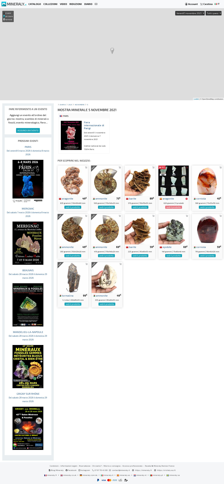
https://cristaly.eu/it (166, 470)
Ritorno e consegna (112, 466)
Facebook (71, 470)
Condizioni (54, 466)
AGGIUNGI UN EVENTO (27, 130)
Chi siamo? (97, 466)
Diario (63, 105)
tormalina (66, 295)
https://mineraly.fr (143, 470)
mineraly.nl (140, 475)
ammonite (99, 198)
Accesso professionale (132, 466)
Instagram (84, 470)
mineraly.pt (156, 475)
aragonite (66, 198)
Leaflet (196, 99)
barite (131, 198)
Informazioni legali (69, 466)
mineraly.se (173, 475)
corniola (199, 198)
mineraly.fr (50, 475)
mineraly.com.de (89, 475)
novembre (80, 105)
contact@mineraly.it (121, 470)
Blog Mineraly (56, 470)
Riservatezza (84, 466)
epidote (166, 246)
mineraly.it (107, 475)
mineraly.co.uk (68, 475)
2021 (70, 105)
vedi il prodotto (73, 207)
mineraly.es (124, 475)
